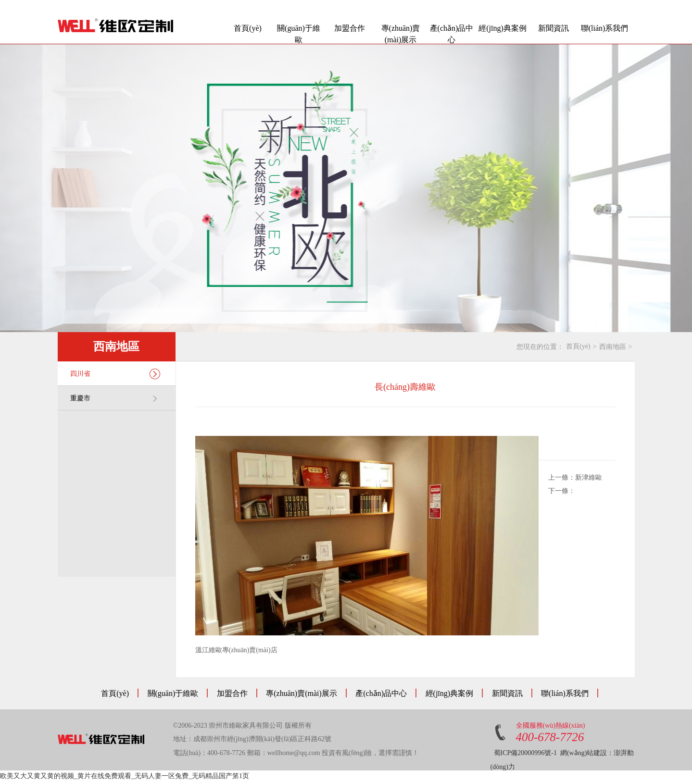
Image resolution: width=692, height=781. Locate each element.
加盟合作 (349, 28)
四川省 (115, 374)
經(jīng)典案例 (502, 28)
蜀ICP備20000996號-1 (525, 752)
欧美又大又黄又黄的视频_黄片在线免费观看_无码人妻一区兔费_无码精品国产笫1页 (124, 776)
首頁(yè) (248, 28)
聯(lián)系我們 (605, 28)
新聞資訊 (553, 28)
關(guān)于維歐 (298, 34)
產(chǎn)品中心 (452, 34)
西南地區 (612, 346)
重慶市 (115, 398)
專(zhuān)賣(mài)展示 (400, 34)
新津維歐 (588, 477)
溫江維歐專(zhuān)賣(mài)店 (236, 650)
